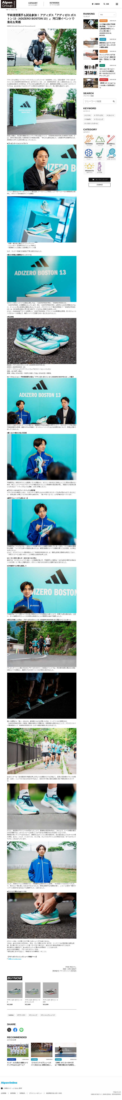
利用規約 (22, 1093)
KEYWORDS (55, 4)
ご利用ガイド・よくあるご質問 (12, 1088)
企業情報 (3, 1093)
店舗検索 (97, 4)
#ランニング (21, 25)
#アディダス (14, 25)
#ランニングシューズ (30, 25)
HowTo (88, 119)
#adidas (9, 25)
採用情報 (13, 1093)
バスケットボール (92, 123)
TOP (7, 9)
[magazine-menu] (117, 4)
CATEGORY (32, 4)
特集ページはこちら (14, 959)
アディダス (99, 115)
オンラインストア (102, 179)
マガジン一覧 (14, 9)
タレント (111, 115)
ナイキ (88, 115)
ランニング (99, 119)
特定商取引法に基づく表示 (54, 1093)
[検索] (106, 4)
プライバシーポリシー (35, 1093)
